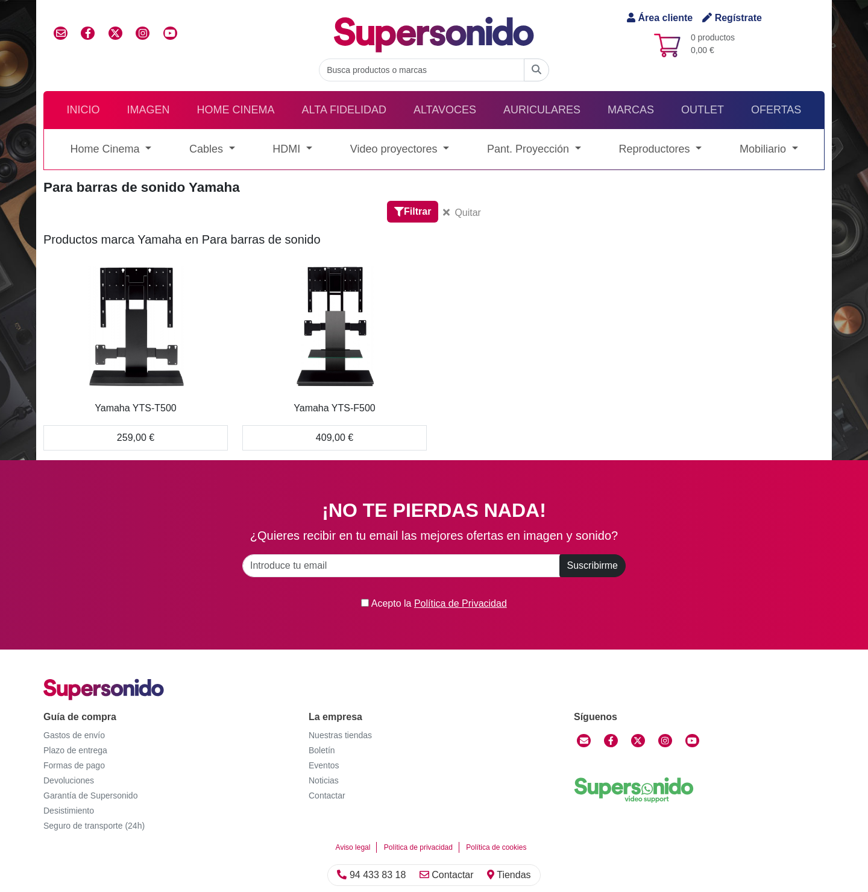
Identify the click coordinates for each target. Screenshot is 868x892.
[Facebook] (611, 740)
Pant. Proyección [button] (529, 149)
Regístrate (732, 18)
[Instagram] (665, 740)
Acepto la (434, 603)
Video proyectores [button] (395, 149)
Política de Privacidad (460, 603)
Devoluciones (68, 780)
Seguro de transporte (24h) (94, 825)
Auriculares (541, 110)
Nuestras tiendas (340, 735)
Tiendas (508, 875)
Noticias (324, 780)
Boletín (322, 750)
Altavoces (445, 110)
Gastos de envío (74, 735)
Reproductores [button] (655, 149)
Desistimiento (68, 810)
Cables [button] (207, 149)
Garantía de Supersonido (90, 795)
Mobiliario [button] (764, 149)
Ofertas (776, 110)
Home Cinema (236, 110)
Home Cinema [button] (106, 149)
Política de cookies (496, 847)
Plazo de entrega (75, 750)
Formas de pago (74, 765)
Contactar (447, 875)
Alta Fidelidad (344, 110)
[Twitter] (638, 740)
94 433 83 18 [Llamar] (371, 875)
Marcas (631, 110)
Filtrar (412, 211)
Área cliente (660, 18)
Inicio (83, 110)
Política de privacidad (418, 847)
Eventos (324, 765)
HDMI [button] (287, 149)
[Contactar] (584, 740)
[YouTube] (692, 740)
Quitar (462, 212)
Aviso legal (353, 847)
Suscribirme (592, 565)
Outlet (702, 110)
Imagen (148, 110)
